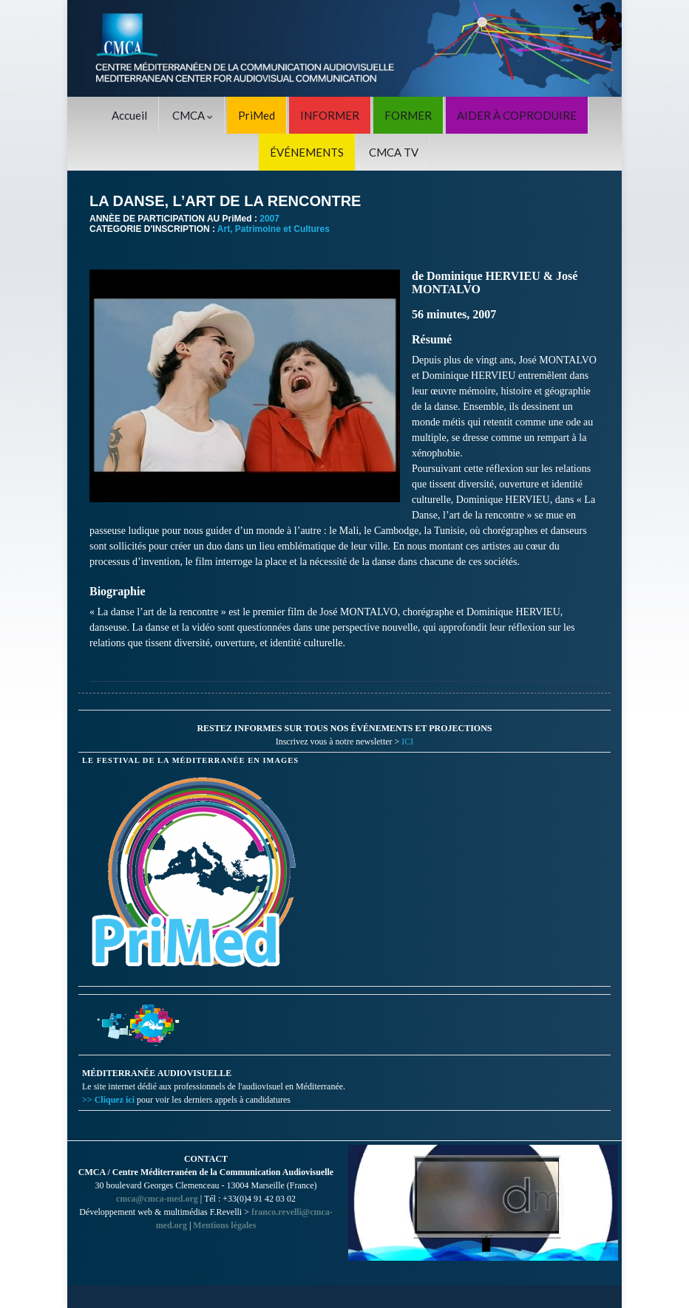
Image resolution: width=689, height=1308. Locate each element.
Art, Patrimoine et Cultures (273, 229)
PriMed (256, 115)
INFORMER (329, 115)
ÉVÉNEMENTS (307, 152)
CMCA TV (393, 152)
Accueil (129, 115)
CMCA (192, 115)
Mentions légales (224, 1225)
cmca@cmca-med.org (157, 1199)
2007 (269, 218)
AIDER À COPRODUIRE (517, 115)
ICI (407, 741)
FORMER (408, 115)
